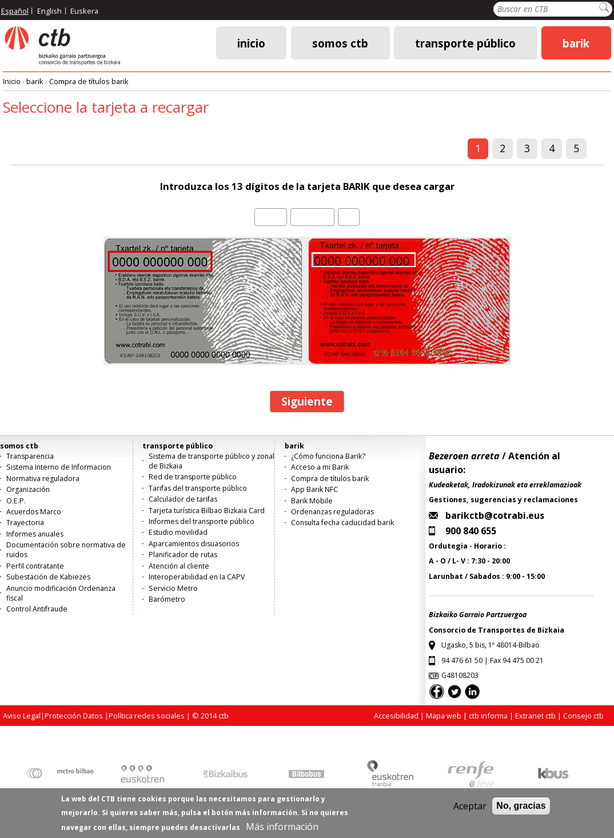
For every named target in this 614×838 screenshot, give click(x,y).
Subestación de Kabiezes (48, 577)
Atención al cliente (179, 566)
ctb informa (488, 715)
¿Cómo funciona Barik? (328, 456)
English (49, 11)
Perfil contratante (35, 566)
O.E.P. (16, 501)
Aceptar (470, 810)
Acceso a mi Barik (320, 467)
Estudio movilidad (178, 532)
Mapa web (443, 715)
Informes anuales (34, 534)
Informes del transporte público (201, 521)
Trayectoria (25, 522)
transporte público (465, 42)
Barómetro (167, 599)
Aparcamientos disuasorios (194, 544)
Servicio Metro (173, 588)
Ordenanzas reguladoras (332, 512)
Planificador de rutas (183, 554)
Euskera (84, 11)
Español (15, 11)
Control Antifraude (36, 609)
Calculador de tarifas (183, 499)
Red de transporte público (193, 477)
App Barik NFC (314, 489)
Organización (28, 489)
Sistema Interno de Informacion (58, 467)
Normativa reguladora (42, 478)
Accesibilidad (396, 715)
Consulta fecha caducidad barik (342, 522)
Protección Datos (74, 715)
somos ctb (340, 42)
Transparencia (30, 456)
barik (576, 42)
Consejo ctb (583, 715)
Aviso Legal (22, 715)
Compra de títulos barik (89, 81)
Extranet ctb (535, 715)
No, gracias (520, 810)
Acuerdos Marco (33, 512)
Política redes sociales (147, 715)
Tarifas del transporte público (198, 488)
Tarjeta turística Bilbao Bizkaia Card (207, 510)
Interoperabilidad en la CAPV (197, 577)
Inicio (251, 42)
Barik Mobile (312, 501)
